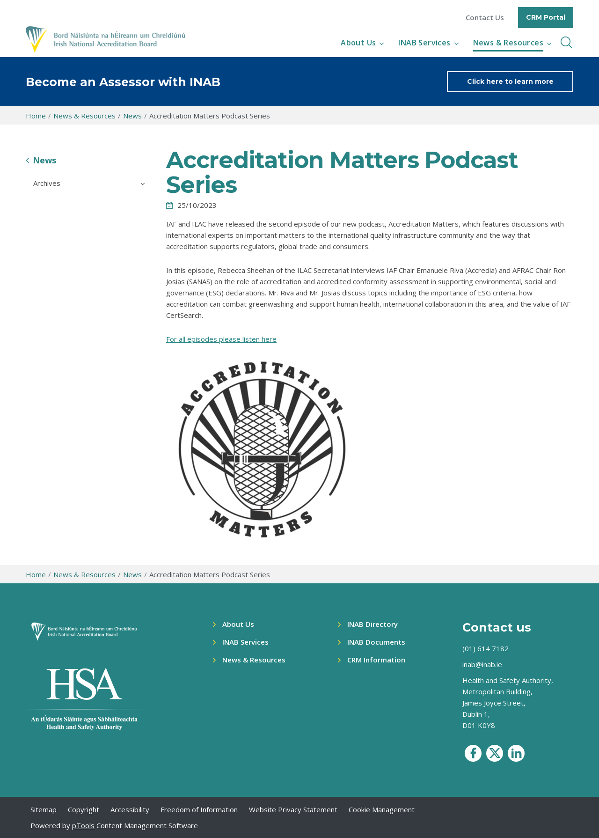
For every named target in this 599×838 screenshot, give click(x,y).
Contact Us (485, 17)
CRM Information (376, 659)
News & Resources (508, 42)
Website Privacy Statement (293, 809)
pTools (83, 825)
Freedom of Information (199, 809)
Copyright (83, 809)
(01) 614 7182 (485, 648)
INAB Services (424, 42)
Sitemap (43, 809)
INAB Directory (372, 624)
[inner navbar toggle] (566, 42)
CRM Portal (545, 17)
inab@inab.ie (482, 664)
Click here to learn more (510, 81)
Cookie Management (382, 809)
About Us (358, 42)
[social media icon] (473, 753)
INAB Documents (376, 642)
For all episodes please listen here (221, 339)
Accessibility (129, 809)
